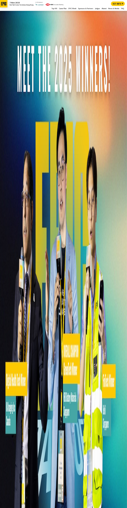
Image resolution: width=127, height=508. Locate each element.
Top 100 (54, 9)
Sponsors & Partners (85, 9)
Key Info (118, 3)
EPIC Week (72, 9)
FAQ (122, 9)
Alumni (104, 9)
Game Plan (63, 9)
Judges (97, 9)
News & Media (113, 9)
